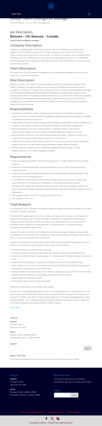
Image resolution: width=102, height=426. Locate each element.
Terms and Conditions (32, 412)
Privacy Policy (56, 412)
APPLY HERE (15, 307)
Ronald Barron (18, 23)
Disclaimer (74, 412)
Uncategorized (44, 23)
